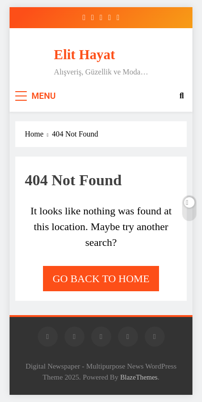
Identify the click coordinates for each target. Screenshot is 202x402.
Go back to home (101, 279)
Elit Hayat (84, 54)
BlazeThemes (139, 377)
